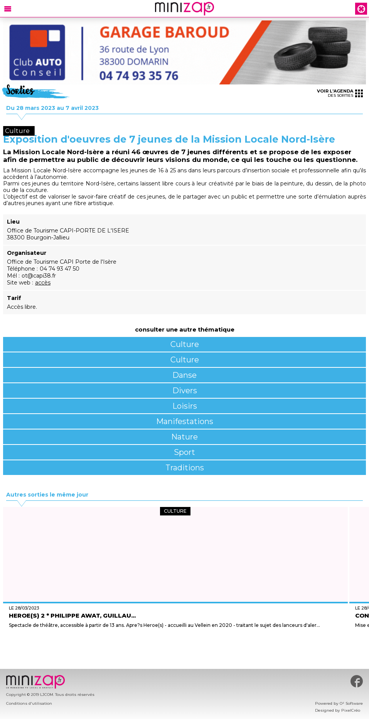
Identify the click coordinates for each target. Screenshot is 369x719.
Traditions (184, 467)
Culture (184, 344)
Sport (184, 452)
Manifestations (184, 421)
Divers (184, 390)
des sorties (340, 93)
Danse (184, 375)
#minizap (356, 681)
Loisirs (184, 406)
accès (43, 282)
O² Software (351, 703)
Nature (184, 436)
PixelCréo (350, 710)
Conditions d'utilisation (29, 703)
